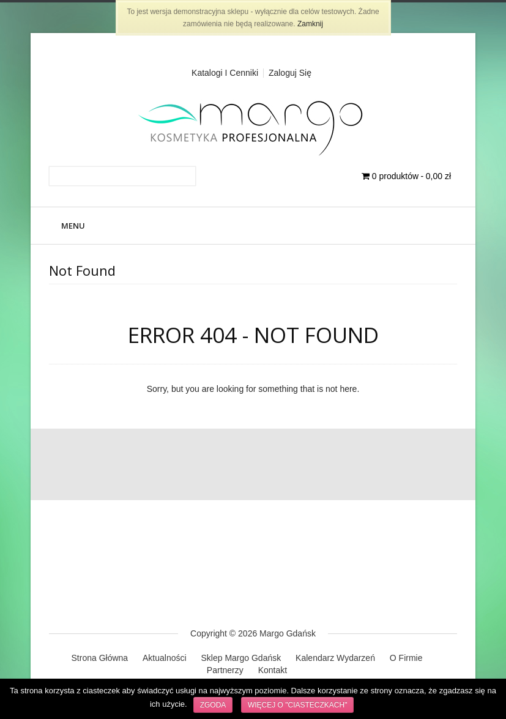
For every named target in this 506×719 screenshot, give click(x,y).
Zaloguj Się (290, 73)
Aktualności (165, 658)
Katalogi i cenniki (225, 73)
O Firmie (406, 658)
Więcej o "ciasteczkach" (298, 705)
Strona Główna (100, 658)
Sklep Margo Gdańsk (241, 658)
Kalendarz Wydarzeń (335, 658)
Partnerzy (225, 670)
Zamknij (310, 24)
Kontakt (272, 670)
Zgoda (213, 705)
